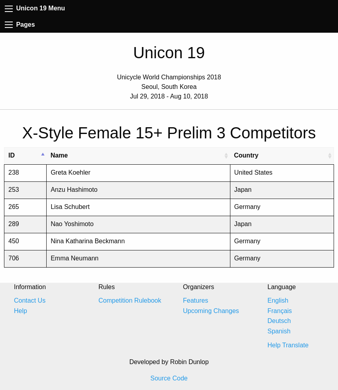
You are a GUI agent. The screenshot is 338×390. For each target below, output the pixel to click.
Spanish (279, 331)
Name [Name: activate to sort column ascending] (59, 155)
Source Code (168, 378)
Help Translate (288, 345)
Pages (20, 24)
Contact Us (29, 300)
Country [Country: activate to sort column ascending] (246, 155)
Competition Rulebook (129, 300)
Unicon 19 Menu (35, 8)
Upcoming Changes (211, 310)
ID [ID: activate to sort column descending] (11, 155)
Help (20, 310)
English (277, 300)
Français (279, 310)
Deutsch (279, 320)
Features (195, 300)
